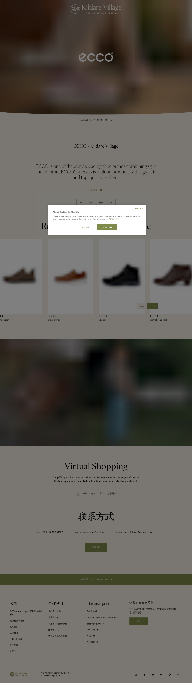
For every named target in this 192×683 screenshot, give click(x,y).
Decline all (139, 208)
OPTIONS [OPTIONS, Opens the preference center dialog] (85, 227)
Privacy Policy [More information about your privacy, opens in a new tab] (114, 219)
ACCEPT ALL (107, 227)
